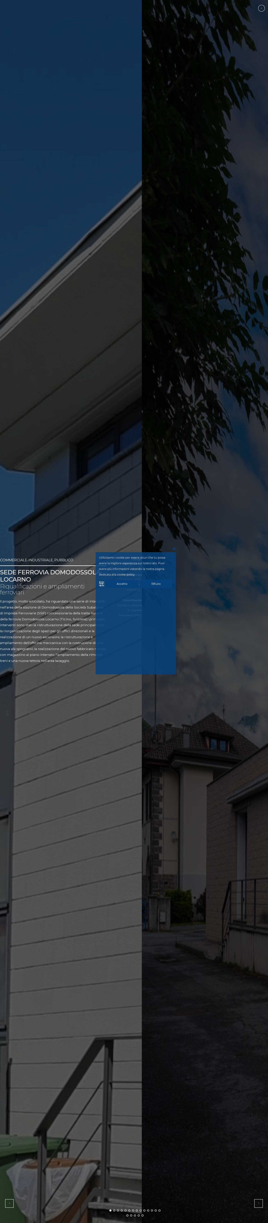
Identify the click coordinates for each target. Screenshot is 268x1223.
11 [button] (148, 1210)
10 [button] (144, 1210)
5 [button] (125, 1210)
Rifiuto (156, 583)
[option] (71, 611)
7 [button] (133, 1210)
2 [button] (114, 1210)
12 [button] (152, 1210)
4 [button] (122, 1210)
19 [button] (142, 1215)
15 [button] (127, 1215)
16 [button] (131, 1215)
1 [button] (110, 1210)
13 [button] (156, 1210)
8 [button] (137, 1210)
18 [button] (139, 1215)
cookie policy (125, 574)
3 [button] (118, 1210)
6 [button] (129, 1210)
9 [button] (141, 1210)
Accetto (122, 583)
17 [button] (135, 1215)
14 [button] (159, 1210)
